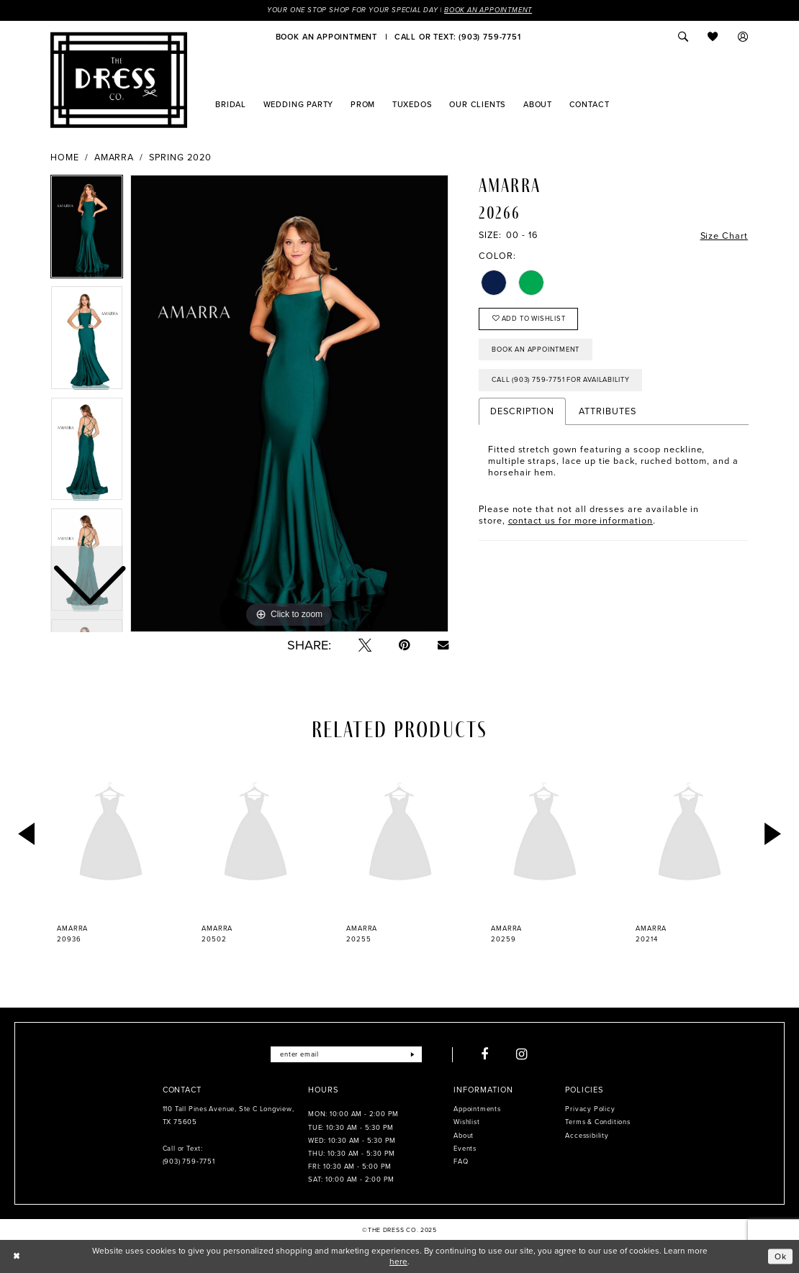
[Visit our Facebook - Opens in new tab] (485, 1054)
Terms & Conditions (597, 1122)
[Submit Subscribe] (413, 1054)
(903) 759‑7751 (189, 1161)
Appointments (476, 1109)
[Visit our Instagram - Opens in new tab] (522, 1054)
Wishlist (466, 1122)
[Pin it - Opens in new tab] (404, 645)
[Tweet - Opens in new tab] (364, 645)
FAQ (460, 1161)
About (463, 1136)
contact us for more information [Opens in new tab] (580, 520)
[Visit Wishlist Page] (713, 37)
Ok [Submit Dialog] (781, 1255)
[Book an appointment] (326, 37)
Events (465, 1149)
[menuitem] (326, 37)
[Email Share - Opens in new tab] (443, 644)
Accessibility (586, 1136)
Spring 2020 (180, 157)
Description (522, 411)
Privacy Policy (590, 1109)
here (398, 1261)
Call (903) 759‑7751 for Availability (561, 380)
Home (64, 157)
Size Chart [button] (724, 235)
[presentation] (110, 834)
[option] (86, 341)
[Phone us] (457, 37)
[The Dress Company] (118, 79)
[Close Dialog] (16, 1256)
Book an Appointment (488, 10)
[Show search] (683, 37)
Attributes (607, 411)
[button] (743, 37)
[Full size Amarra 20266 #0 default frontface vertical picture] (289, 403)
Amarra (114, 157)
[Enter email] (346, 1054)
